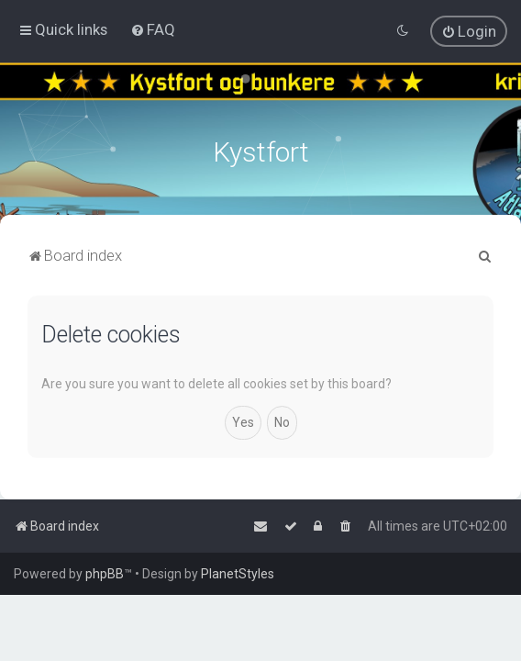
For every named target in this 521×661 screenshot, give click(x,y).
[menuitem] (153, 29)
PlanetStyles (237, 573)
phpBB (104, 573)
